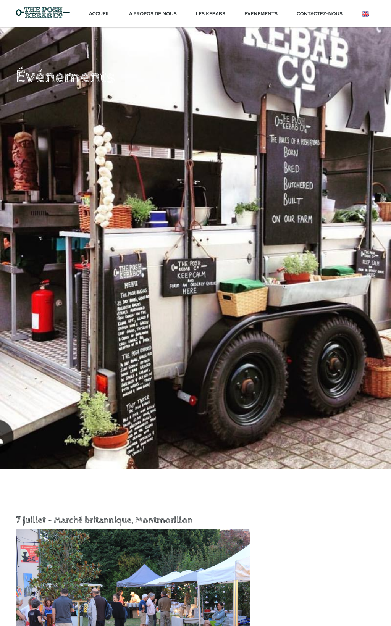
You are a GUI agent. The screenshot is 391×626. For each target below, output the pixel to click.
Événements (261, 13)
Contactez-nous (320, 13)
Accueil (99, 13)
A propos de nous (153, 13)
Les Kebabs (210, 13)
